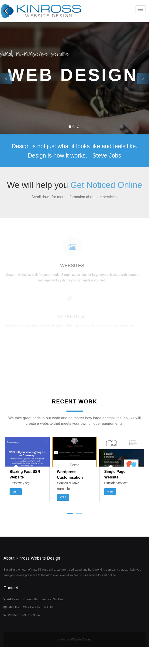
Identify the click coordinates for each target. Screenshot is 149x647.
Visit (16, 491)
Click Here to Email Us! (38, 607)
